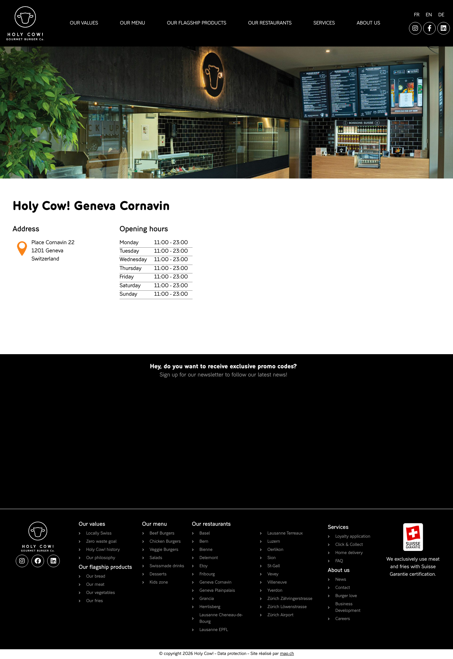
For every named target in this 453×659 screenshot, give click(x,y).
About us (339, 571)
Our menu (154, 524)
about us (368, 23)
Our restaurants (211, 524)
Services (338, 527)
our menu (132, 23)
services (324, 23)
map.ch (287, 654)
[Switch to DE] (441, 15)
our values (84, 23)
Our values (92, 524)
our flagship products (196, 23)
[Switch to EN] (428, 15)
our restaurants (270, 23)
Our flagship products (105, 567)
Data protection (231, 654)
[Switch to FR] (416, 15)
